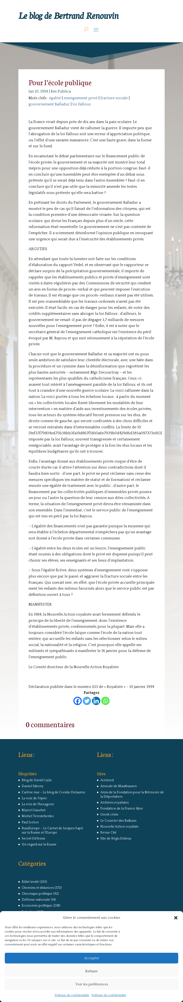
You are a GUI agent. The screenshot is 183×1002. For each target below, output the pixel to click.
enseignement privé (80, 98)
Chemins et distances (38, 888)
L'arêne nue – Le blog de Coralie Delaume (53, 792)
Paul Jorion (30, 822)
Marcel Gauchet (34, 810)
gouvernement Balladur (49, 104)
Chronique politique (37, 894)
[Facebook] (77, 701)
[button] (175, 917)
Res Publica (61, 91)
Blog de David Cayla (36, 780)
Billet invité (30, 882)
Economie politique (37, 906)
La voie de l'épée (34, 798)
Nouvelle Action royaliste (119, 827)
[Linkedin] (96, 701)
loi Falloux (81, 104)
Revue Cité (108, 832)
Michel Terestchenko (38, 816)
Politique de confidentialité (72, 995)
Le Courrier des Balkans (118, 821)
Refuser (91, 971)
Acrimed (107, 780)
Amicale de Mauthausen (118, 786)
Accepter (91, 958)
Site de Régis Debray (115, 838)
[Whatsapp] (105, 701)
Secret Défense (33, 838)
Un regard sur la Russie (39, 844)
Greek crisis (109, 814)
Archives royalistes (114, 803)
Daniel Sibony (32, 786)
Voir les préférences (91, 984)
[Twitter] (87, 701)
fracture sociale (114, 98)
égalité (55, 98)
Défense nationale (36, 900)
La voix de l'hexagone (38, 804)
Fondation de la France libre (121, 808)
